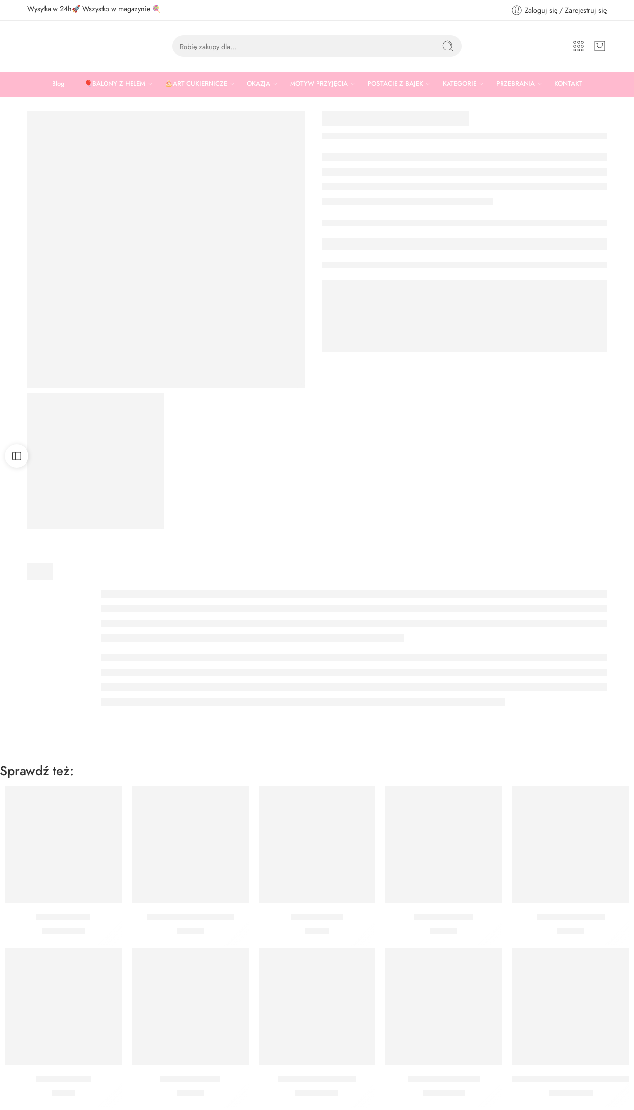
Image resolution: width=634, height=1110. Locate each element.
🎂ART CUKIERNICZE (196, 84)
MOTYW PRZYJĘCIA (319, 84)
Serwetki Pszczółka (571, 917)
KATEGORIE (459, 84)
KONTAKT (568, 83)
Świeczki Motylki (443, 917)
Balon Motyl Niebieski (317, 1079)
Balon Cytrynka (63, 917)
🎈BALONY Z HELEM (114, 84)
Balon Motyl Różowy (444, 1079)
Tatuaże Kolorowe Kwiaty (190, 917)
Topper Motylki (317, 917)
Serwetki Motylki (190, 1079)
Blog (58, 83)
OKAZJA (258, 84)
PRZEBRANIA (515, 84)
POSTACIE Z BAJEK (395, 84)
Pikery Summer (63, 1079)
